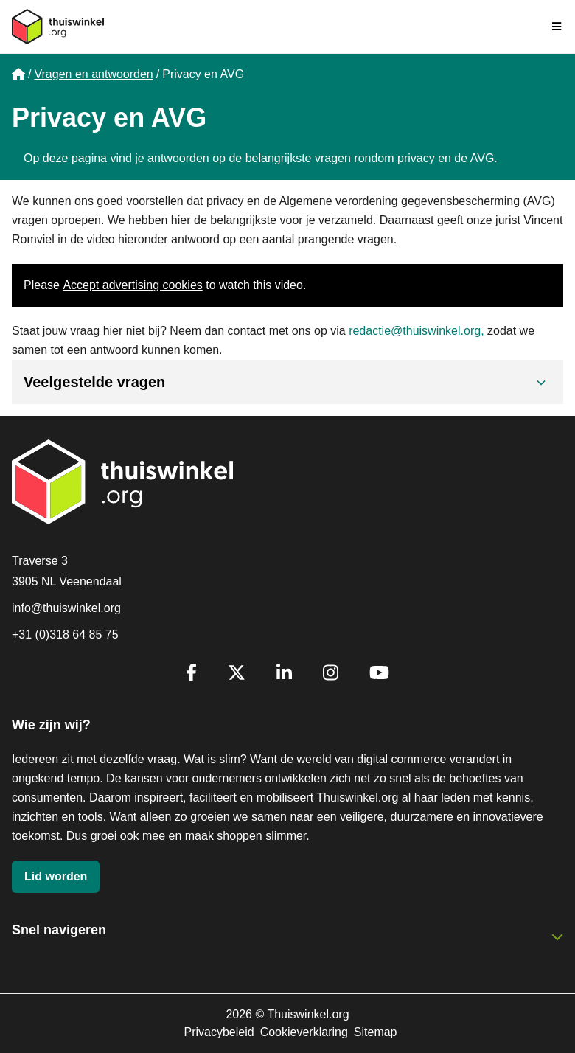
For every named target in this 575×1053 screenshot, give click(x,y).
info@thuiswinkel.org (66, 608)
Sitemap (375, 1032)
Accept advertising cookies (132, 285)
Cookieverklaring (304, 1032)
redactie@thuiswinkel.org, (416, 330)
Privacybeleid (219, 1032)
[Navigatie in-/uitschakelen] (557, 26)
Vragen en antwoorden (93, 74)
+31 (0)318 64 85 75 (65, 634)
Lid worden (55, 876)
